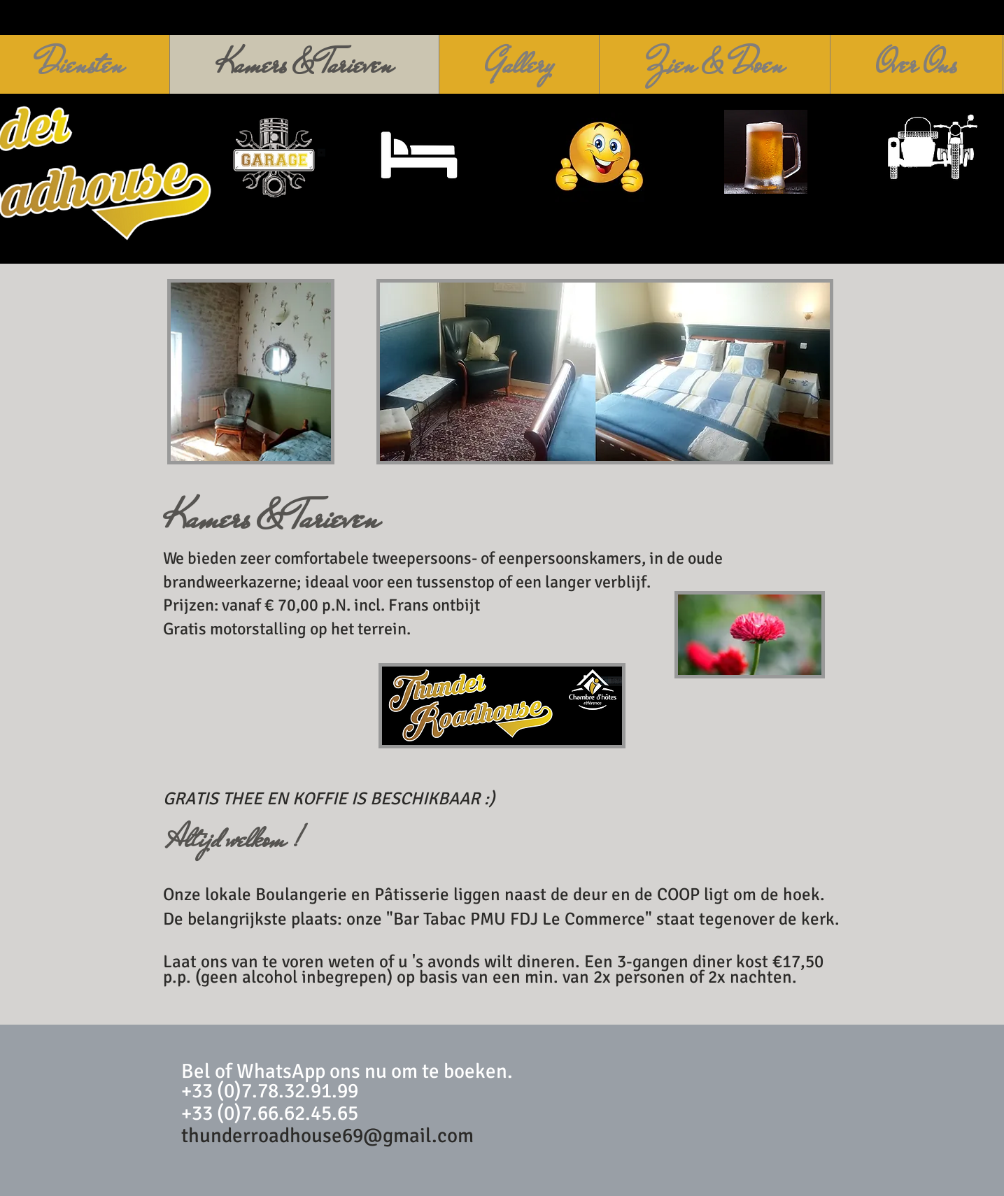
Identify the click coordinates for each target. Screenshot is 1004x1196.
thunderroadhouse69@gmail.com (327, 1135)
